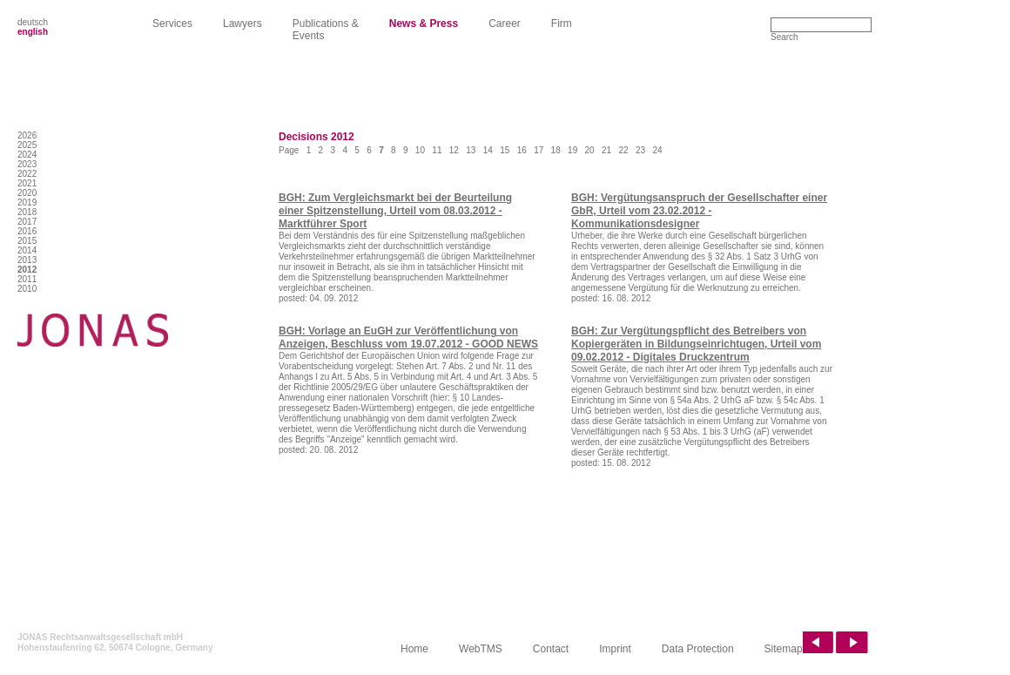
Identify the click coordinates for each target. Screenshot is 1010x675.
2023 (27, 164)
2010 (27, 289)
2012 (27, 269)
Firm (561, 23)
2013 (27, 260)
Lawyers (242, 23)
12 (454, 150)
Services (172, 23)
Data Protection (698, 649)
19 (572, 150)
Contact (551, 649)
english (32, 32)
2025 (27, 145)
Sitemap (783, 649)
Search (784, 37)
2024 (27, 154)
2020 (27, 193)
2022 (27, 174)
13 (470, 150)
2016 (27, 231)
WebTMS (480, 649)
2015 (27, 241)
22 (623, 150)
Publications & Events (326, 29)
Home (414, 649)
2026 (27, 135)
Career (504, 23)
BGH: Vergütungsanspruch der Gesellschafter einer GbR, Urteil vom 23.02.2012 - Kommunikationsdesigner (699, 211)
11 (436, 150)
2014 (27, 250)
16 (522, 150)
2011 (27, 279)
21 (606, 150)
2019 (27, 202)
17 (538, 150)
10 (420, 150)
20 (590, 150)
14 (488, 150)
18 (556, 150)
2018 (27, 212)
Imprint (615, 649)
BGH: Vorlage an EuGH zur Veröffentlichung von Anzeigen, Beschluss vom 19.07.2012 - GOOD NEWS (408, 337)
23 (640, 150)
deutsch (32, 22)
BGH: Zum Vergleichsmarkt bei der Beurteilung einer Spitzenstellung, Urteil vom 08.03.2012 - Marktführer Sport (395, 211)
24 (657, 150)
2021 (27, 183)
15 (504, 150)
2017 (27, 221)
